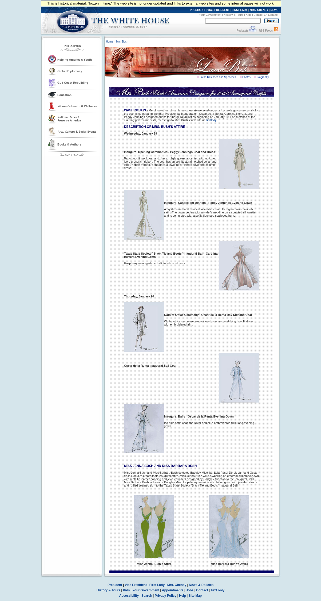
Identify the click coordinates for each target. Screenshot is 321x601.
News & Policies (201, 585)
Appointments (173, 590)
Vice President (136, 585)
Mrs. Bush (122, 41)
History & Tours (233, 14)
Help (182, 596)
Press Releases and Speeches (218, 77)
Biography (263, 77)
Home (109, 41)
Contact (202, 590)
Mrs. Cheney (176, 585)
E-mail (258, 14)
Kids (249, 14)
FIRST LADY (240, 10)
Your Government (210, 14)
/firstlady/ (211, 120)
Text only (217, 590)
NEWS (275, 10)
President (115, 585)
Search (146, 596)
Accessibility (129, 596)
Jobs (189, 590)
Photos (246, 77)
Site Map (195, 596)
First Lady (157, 585)
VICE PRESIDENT (218, 10)
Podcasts (242, 30)
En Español (271, 14)
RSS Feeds (266, 30)
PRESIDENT (197, 10)
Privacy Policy (165, 596)
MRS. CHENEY (259, 10)
